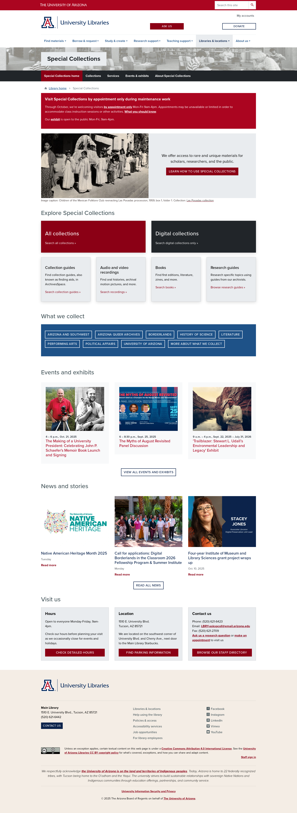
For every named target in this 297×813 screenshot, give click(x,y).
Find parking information (148, 653)
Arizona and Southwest (68, 335)
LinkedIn (216, 721)
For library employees (147, 738)
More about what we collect (196, 344)
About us (242, 41)
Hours (50, 613)
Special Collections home (61, 76)
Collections (93, 76)
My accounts (245, 16)
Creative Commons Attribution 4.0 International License (196, 748)
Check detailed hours (75, 653)
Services (113, 76)
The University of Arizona (179, 798)
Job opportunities (145, 732)
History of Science (196, 335)
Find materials (54, 41)
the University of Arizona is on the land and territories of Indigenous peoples (134, 771)
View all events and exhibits (148, 472)
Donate (239, 26)
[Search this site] (232, 5)
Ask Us (167, 26)
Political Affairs (100, 344)
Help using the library (147, 715)
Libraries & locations (213, 41)
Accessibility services (147, 726)
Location (126, 613)
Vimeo (215, 726)
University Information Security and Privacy (149, 791)
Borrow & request (84, 41)
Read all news (148, 585)
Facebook (217, 709)
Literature (230, 335)
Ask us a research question (211, 635)
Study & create (115, 41)
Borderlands (160, 335)
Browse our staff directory (222, 653)
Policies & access (144, 721)
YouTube (216, 732)
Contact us (201, 613)
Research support (146, 41)
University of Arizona (143, 344)
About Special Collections (173, 76)
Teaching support (179, 41)
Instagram (217, 715)
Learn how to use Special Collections (202, 171)
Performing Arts (62, 344)
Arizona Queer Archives (119, 335)
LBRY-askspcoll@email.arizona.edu (225, 626)
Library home (58, 88)
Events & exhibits (137, 76)
